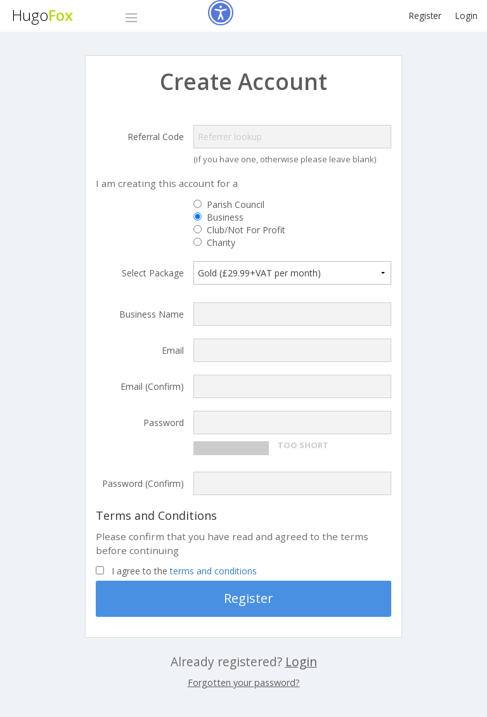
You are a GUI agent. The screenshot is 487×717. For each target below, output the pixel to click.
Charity (221, 242)
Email (173, 350)
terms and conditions (213, 571)
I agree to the (184, 571)
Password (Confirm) (143, 483)
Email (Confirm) (152, 386)
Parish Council (235, 204)
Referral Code (155, 137)
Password (163, 423)
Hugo (42, 14)
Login (466, 16)
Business (225, 217)
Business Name (151, 314)
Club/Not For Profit (246, 230)
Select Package (153, 272)
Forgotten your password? (244, 682)
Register (425, 16)
